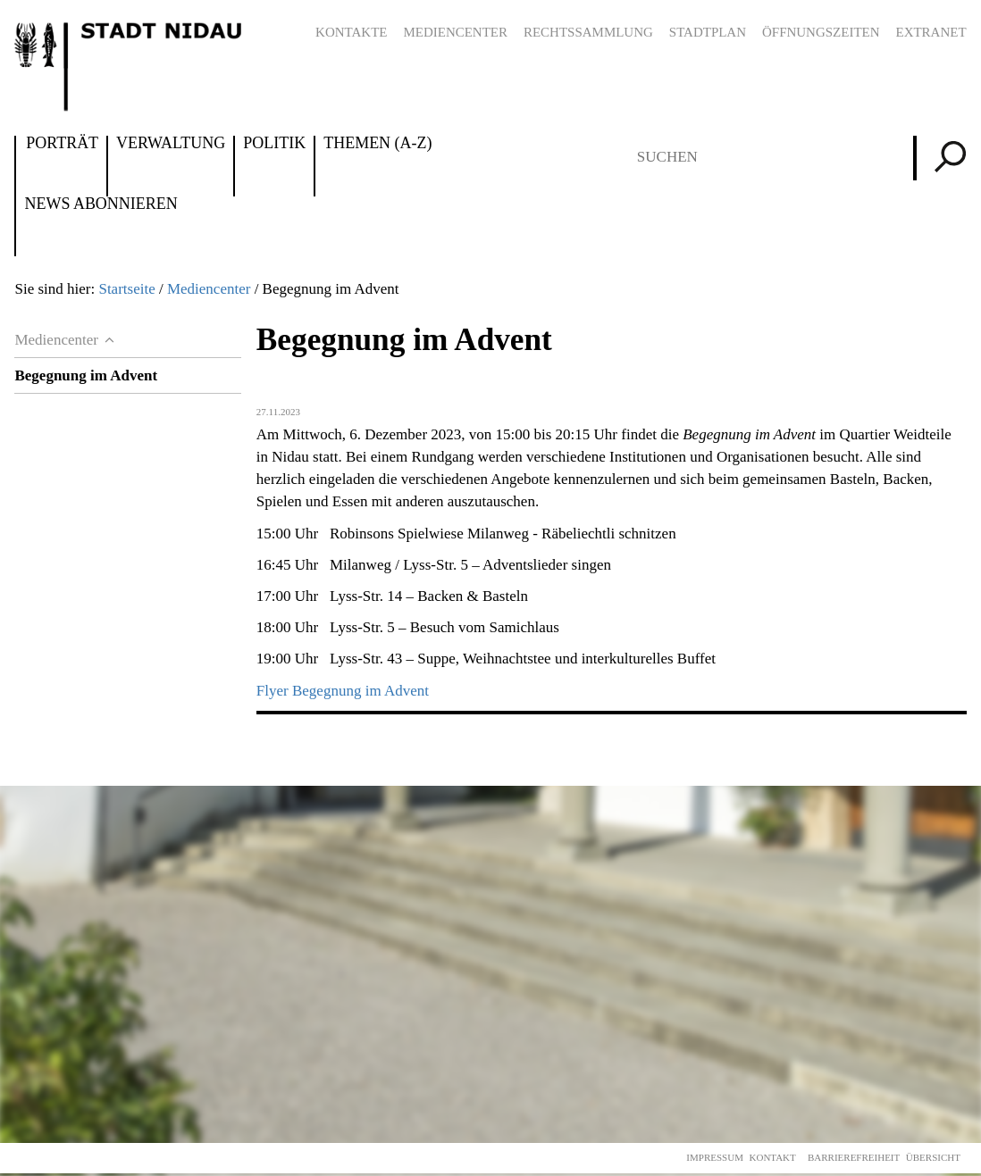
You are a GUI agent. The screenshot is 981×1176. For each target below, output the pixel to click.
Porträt (62, 144)
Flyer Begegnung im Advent (342, 690)
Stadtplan (707, 32)
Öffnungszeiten (821, 32)
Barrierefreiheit (854, 1157)
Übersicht (933, 1157)
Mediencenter (455, 32)
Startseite (126, 288)
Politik (274, 144)
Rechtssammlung (588, 32)
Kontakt (773, 1157)
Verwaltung (170, 144)
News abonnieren (100, 204)
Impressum (714, 1157)
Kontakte (351, 32)
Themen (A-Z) (377, 144)
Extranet (930, 32)
